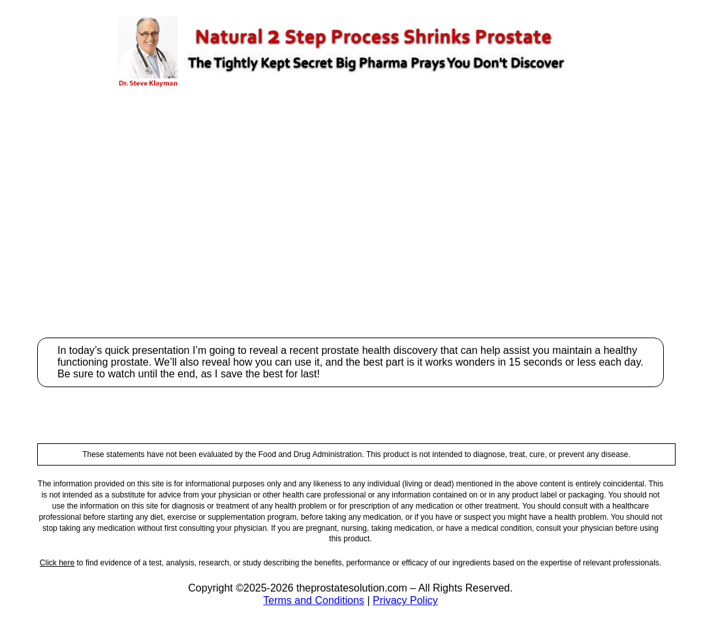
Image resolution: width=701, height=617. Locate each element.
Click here (57, 562)
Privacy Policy (405, 600)
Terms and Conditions (313, 600)
